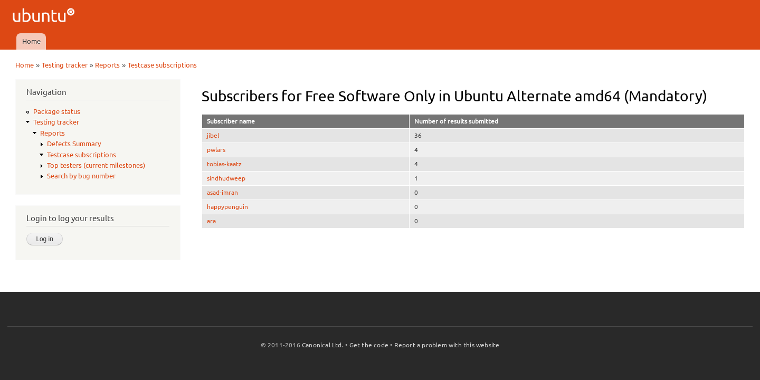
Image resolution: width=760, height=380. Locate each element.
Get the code (368, 344)
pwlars (216, 149)
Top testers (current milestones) (96, 165)
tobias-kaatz (224, 163)
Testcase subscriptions (162, 65)
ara (211, 220)
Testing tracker (65, 65)
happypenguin (227, 206)
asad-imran (222, 192)
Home (31, 41)
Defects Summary (74, 143)
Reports (107, 65)
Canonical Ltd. (323, 344)
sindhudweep (226, 178)
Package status (56, 111)
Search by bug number (81, 175)
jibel (213, 135)
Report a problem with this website (447, 344)
